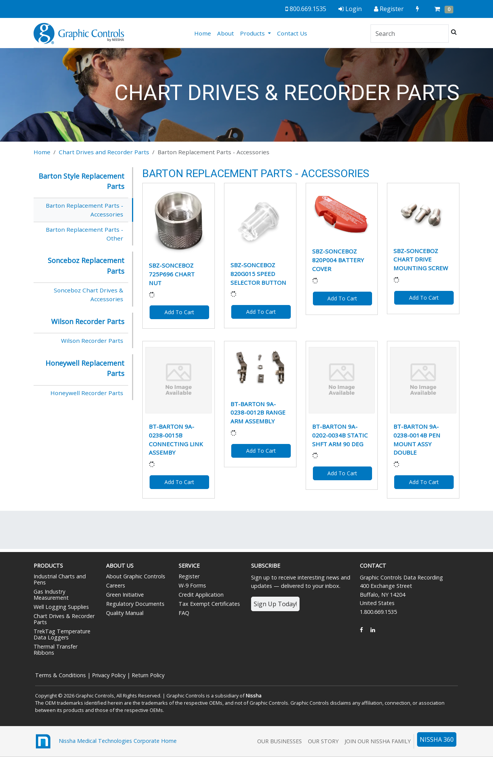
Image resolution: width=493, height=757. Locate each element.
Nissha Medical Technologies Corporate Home (105, 741)
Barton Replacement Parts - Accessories (84, 210)
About (225, 33)
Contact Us (292, 33)
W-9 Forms (192, 585)
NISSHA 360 (437, 739)
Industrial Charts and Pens (60, 579)
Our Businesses (279, 741)
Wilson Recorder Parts (92, 340)
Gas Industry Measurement (51, 594)
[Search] (410, 33)
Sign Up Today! (275, 604)
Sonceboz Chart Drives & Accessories (88, 294)
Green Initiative (125, 594)
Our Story (323, 741)
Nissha (253, 695)
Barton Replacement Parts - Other (84, 234)
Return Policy (148, 675)
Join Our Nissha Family (378, 741)
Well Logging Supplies (61, 606)
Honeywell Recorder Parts (86, 393)
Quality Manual (124, 613)
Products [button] (253, 33)
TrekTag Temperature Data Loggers (62, 634)
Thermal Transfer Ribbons (55, 649)
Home (204, 33)
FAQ (184, 613)
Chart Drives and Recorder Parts (104, 152)
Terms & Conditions (60, 675)
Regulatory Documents (135, 603)
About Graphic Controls (135, 576)
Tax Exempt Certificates (209, 603)
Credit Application (201, 594)
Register (189, 576)
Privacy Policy (109, 675)
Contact (373, 565)
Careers (115, 585)
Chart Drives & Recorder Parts (64, 619)
